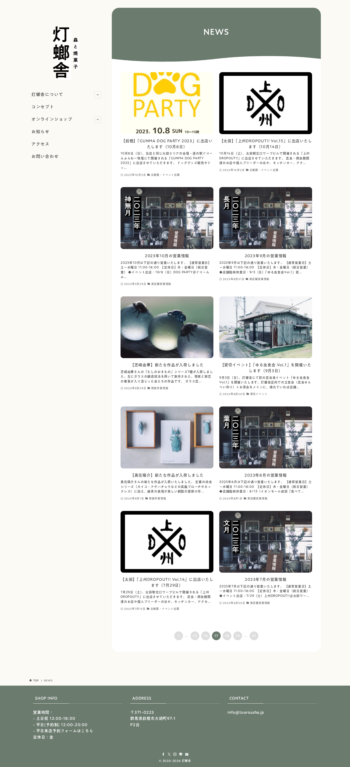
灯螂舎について (66, 94)
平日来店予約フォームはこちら (64, 731)
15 (195, 636)
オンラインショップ (66, 119)
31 (254, 636)
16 (205, 636)
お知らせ (40, 131)
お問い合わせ (45, 156)
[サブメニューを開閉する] (97, 94)
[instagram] (175, 754)
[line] (181, 754)
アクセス (40, 144)
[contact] (186, 754)
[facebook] (163, 754)
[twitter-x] (169, 754)
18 (227, 636)
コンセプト (42, 107)
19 (238, 636)
